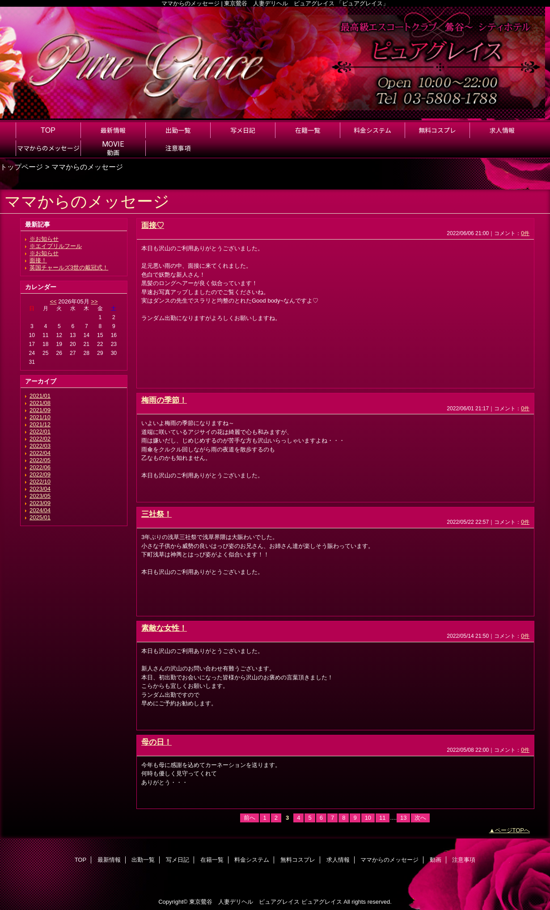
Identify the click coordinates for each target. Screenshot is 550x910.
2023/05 (40, 496)
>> (94, 301)
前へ (249, 817)
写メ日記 (177, 859)
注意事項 (463, 859)
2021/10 (40, 417)
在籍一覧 (212, 859)
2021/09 (40, 410)
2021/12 (40, 424)
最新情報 (109, 859)
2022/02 (40, 438)
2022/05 (40, 460)
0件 (525, 233)
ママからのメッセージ (389, 859)
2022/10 (40, 481)
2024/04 (40, 510)
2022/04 (40, 453)
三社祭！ (156, 514)
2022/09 (40, 474)
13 (403, 817)
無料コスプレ (297, 859)
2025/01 (40, 517)
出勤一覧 (143, 859)
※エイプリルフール (56, 246)
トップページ (21, 167)
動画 (435, 859)
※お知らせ (44, 239)
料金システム (251, 859)
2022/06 (40, 467)
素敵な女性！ (164, 628)
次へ (420, 817)
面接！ (38, 260)
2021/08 (40, 403)
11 (382, 817)
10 (368, 817)
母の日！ (156, 741)
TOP (48, 130)
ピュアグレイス (321, 901)
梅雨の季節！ (164, 400)
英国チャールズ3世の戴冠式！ (69, 267)
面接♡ (152, 225)
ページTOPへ (512, 830)
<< (53, 301)
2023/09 (40, 503)
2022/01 (40, 431)
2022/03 (40, 445)
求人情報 (338, 859)
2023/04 (40, 488)
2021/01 (40, 395)
